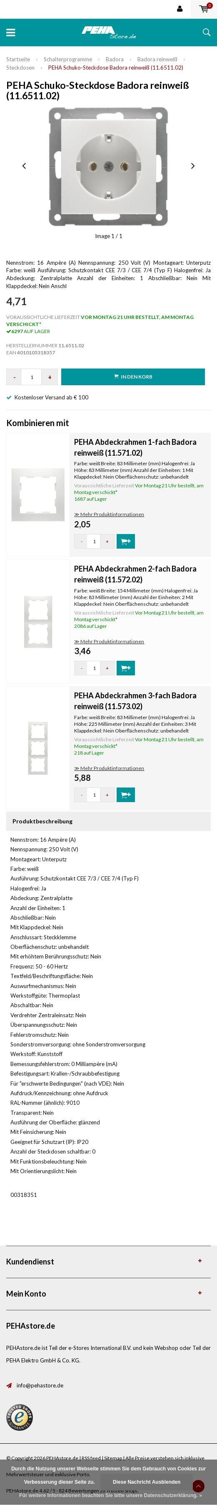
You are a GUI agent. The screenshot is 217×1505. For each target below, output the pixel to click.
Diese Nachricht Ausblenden (146, 1482)
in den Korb (133, 377)
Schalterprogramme (68, 59)
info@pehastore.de (40, 1385)
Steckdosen (20, 67)
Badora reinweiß (157, 59)
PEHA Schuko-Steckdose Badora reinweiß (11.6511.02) (115, 67)
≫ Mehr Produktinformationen (109, 514)
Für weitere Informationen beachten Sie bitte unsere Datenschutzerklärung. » (110, 1495)
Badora (115, 59)
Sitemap (113, 1458)
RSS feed (91, 1458)
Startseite (18, 59)
